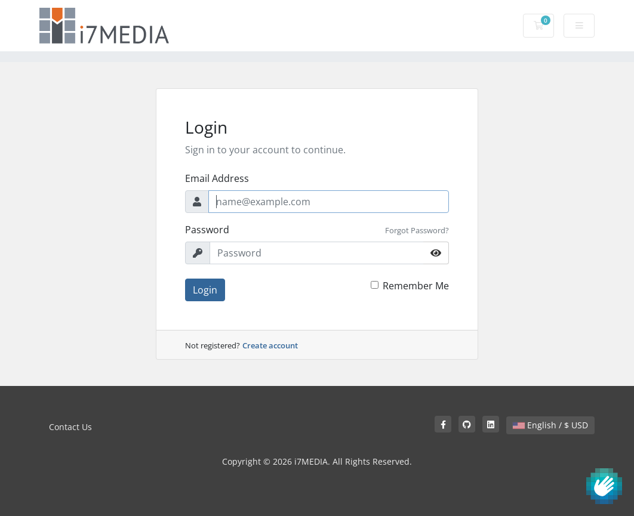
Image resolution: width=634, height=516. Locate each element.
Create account (270, 345)
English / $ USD (550, 425)
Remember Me (416, 285)
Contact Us (70, 426)
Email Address (217, 178)
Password (207, 229)
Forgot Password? (417, 230)
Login (205, 289)
